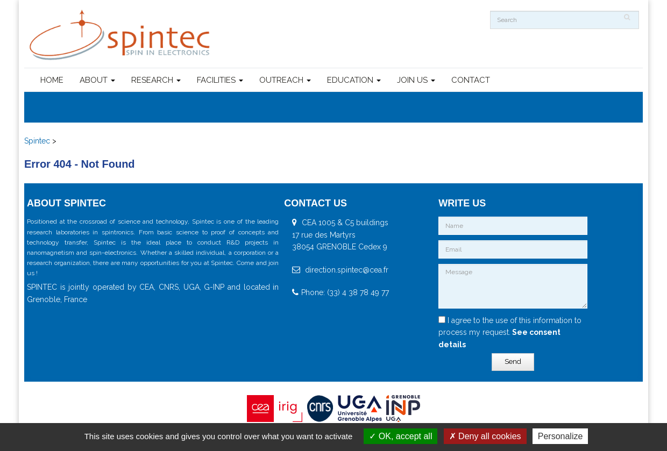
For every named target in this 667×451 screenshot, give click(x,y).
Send (513, 361)
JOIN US (416, 80)
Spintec (37, 141)
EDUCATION (354, 80)
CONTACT (470, 80)
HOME (51, 80)
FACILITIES (220, 80)
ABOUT (97, 80)
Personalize (560, 436)
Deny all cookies (485, 436)
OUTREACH (285, 80)
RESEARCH (156, 80)
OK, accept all (400, 436)
